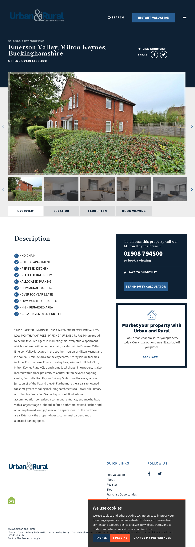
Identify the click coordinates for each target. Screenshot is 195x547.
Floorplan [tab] (97, 211)
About (110, 479)
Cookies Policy (61, 532)
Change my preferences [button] (152, 537)
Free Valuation (116, 474)
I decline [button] (120, 537)
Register (112, 484)
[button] (3, 126)
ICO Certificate (17, 535)
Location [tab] (62, 211)
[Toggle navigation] (184, 17)
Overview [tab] (25, 211)
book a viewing (139, 260)
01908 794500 (143, 253)
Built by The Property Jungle (24, 538)
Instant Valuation (154, 18)
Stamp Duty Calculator (146, 287)
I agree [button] (101, 537)
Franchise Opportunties (122, 494)
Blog (109, 489)
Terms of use (16, 532)
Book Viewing (134, 211)
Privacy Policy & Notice (38, 532)
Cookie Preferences (83, 532)
